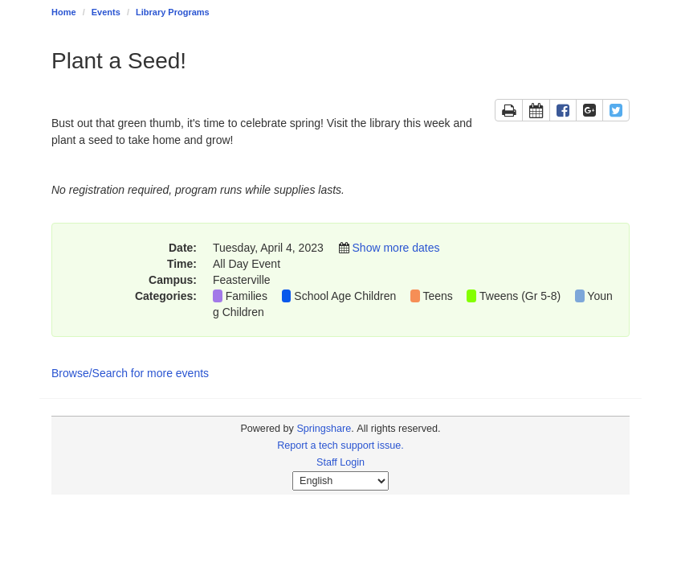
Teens (437, 296)
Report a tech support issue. (340, 445)
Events (106, 12)
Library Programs (173, 12)
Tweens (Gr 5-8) (520, 296)
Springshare (323, 428)
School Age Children (345, 296)
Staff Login (340, 462)
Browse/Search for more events (130, 373)
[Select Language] (340, 481)
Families (246, 296)
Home (63, 12)
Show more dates (396, 247)
